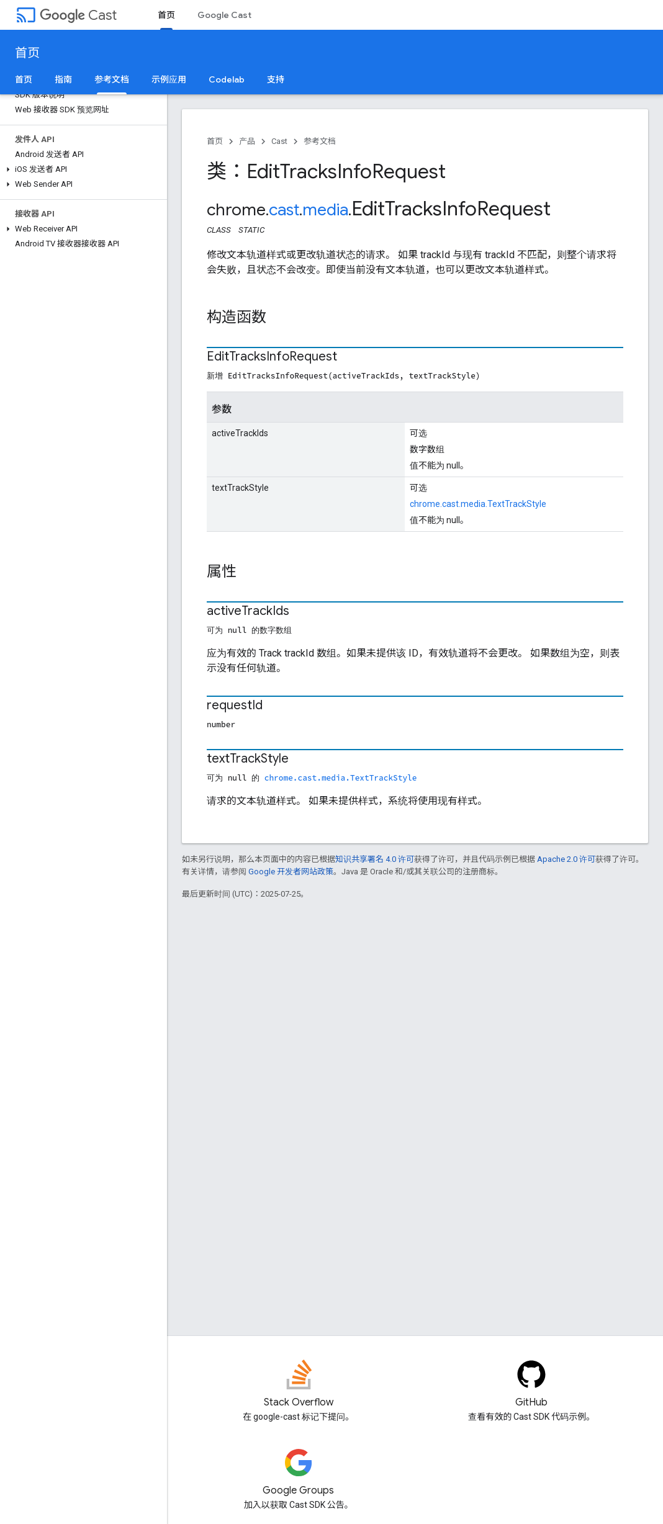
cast (284, 209)
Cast (78, 15)
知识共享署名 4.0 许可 (374, 859)
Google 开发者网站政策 (290, 871)
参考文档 (320, 141)
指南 (63, 79)
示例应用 (168, 79)
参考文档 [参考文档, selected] (111, 79)
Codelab (227, 79)
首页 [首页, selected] (166, 14)
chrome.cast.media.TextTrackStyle (478, 504)
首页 (27, 53)
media (325, 209)
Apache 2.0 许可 (566, 859)
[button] (81, 169)
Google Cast (224, 14)
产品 (247, 141)
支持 (275, 79)
